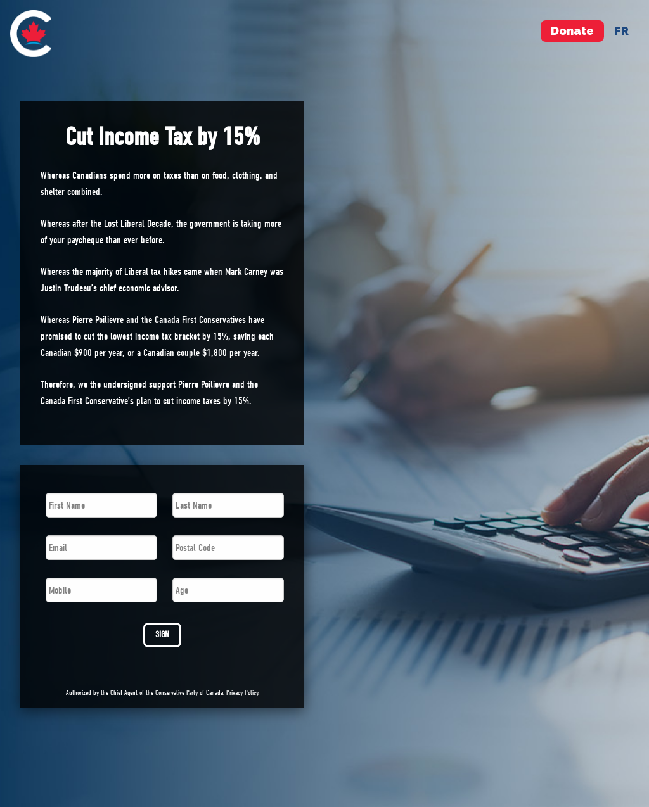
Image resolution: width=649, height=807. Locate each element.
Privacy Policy (242, 693)
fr (621, 30)
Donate (572, 30)
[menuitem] (30, 33)
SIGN (162, 634)
